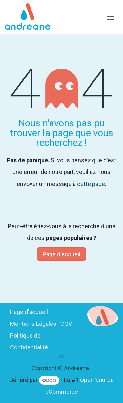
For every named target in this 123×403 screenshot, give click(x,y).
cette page (91, 183)
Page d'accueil (61, 254)
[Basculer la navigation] (110, 16)
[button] (62, 357)
